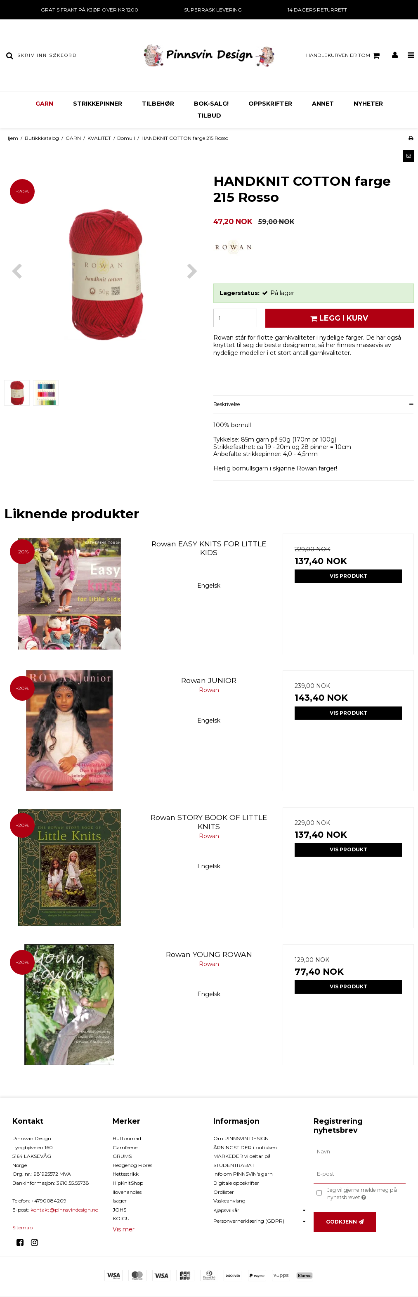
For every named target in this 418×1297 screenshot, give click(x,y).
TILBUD (209, 115)
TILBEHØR (158, 103)
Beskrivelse (226, 404)
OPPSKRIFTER (270, 103)
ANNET (323, 103)
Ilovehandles (127, 1192)
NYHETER (368, 103)
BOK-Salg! (211, 103)
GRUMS (122, 1156)
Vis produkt (348, 576)
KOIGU (121, 1218)
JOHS (119, 1210)
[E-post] (360, 1174)
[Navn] (360, 1151)
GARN (44, 103)
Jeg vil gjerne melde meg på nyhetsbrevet (366, 1193)
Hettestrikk (126, 1174)
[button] (408, 156)
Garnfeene (125, 1147)
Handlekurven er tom (344, 55)
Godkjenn (341, 1222)
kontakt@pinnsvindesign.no (64, 1210)
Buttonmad (127, 1138)
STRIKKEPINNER (97, 103)
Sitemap (22, 1227)
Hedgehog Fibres (132, 1165)
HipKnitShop (128, 1183)
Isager (120, 1201)
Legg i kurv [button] (338, 318)
